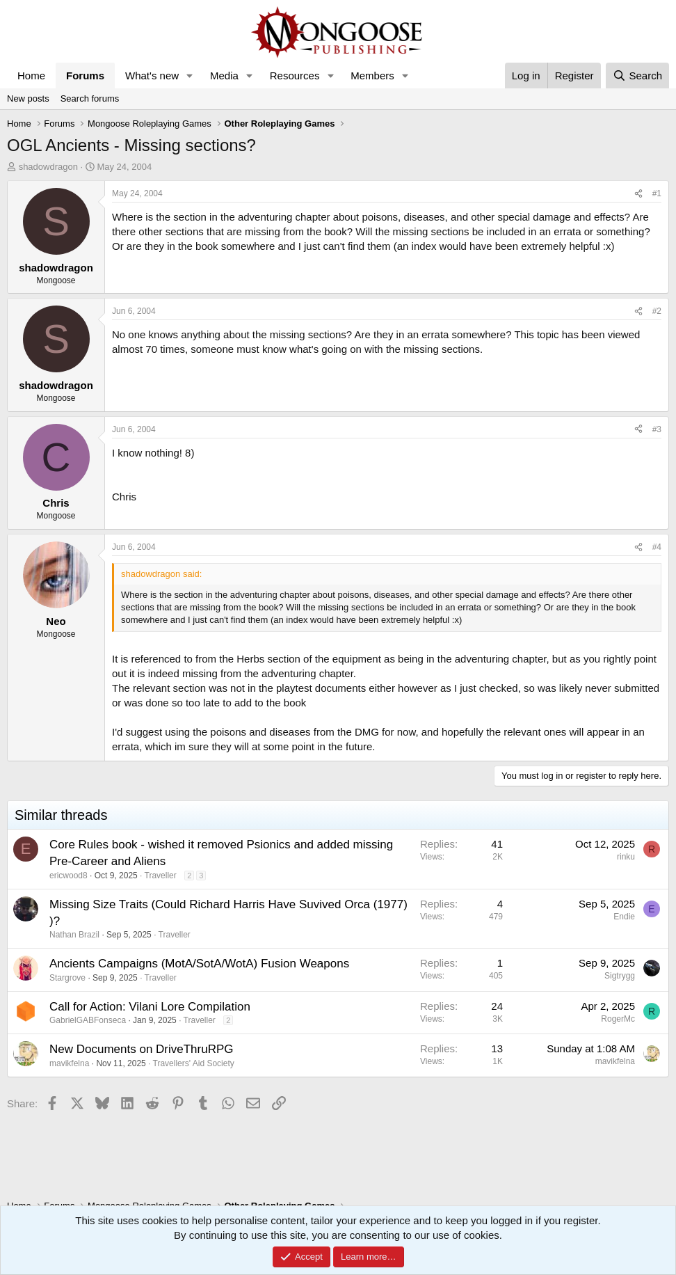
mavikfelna (69, 1063)
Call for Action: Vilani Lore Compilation (149, 1006)
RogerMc (618, 1019)
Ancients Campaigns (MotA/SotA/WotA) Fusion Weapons (199, 963)
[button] (190, 75)
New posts (28, 98)
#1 (656, 193)
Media (224, 75)
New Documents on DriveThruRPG (141, 1049)
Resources (295, 75)
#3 (656, 429)
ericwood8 (68, 875)
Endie (624, 916)
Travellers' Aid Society (193, 1063)
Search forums (90, 98)
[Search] (637, 75)
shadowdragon (48, 166)
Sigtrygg (619, 976)
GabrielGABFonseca (87, 1020)
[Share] (638, 194)
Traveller (161, 875)
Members (372, 75)
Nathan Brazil (74, 935)
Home (31, 75)
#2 (656, 311)
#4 (656, 547)
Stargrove (67, 978)
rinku (626, 857)
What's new (152, 75)
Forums (85, 75)
